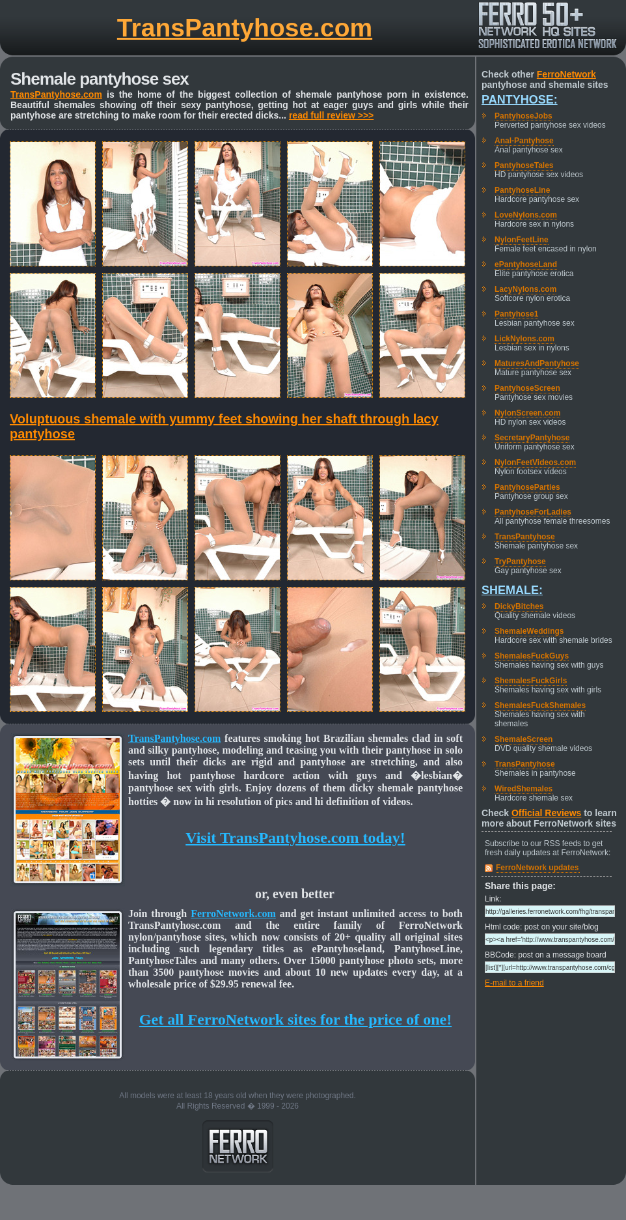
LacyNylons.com (525, 289)
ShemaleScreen (523, 739)
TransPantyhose (525, 536)
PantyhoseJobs (523, 116)
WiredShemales (523, 788)
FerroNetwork (566, 74)
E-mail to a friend (514, 982)
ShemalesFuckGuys (532, 655)
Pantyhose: (520, 99)
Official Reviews (546, 813)
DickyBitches (519, 606)
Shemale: (512, 590)
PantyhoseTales (524, 165)
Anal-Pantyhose (524, 140)
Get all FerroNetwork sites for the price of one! (295, 1019)
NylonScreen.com (527, 413)
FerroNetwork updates (537, 867)
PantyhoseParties (527, 487)
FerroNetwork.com (233, 913)
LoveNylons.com (526, 215)
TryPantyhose (520, 561)
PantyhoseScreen (527, 388)
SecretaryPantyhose (532, 437)
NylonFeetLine (522, 239)
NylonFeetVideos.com (535, 462)
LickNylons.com (524, 338)
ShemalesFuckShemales (540, 705)
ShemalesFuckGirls (531, 680)
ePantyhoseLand (526, 264)
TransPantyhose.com (244, 28)
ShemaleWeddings (529, 631)
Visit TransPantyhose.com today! (295, 837)
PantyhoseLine (522, 190)
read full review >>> (331, 115)
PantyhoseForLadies (533, 512)
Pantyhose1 (516, 314)
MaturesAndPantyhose (537, 363)
